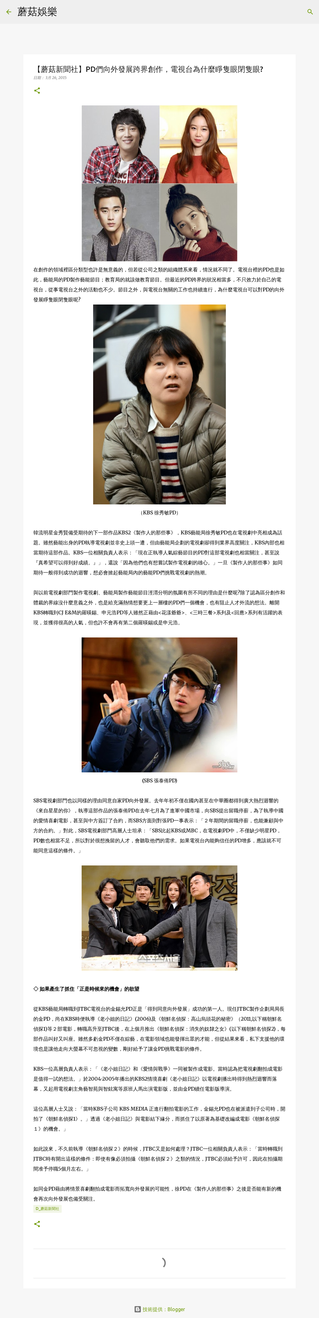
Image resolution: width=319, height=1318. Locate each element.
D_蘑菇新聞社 (47, 1209)
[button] (37, 91)
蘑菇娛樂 (37, 11)
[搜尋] (66, 11)
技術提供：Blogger (159, 1309)
